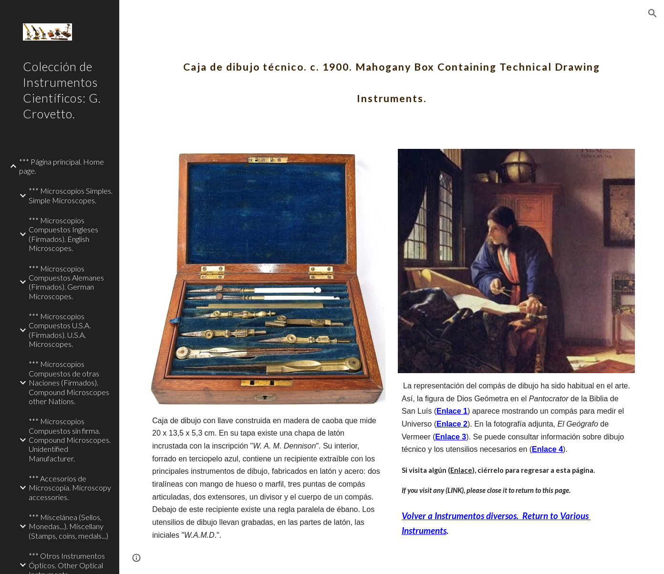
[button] (652, 13)
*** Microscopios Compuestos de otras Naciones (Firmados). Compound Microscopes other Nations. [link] (69, 382)
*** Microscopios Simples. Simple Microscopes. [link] (71, 195)
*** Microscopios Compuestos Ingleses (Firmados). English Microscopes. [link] (63, 234)
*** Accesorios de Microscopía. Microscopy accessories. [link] (70, 487)
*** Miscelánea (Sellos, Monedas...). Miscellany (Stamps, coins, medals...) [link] (68, 526)
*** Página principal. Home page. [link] (61, 166)
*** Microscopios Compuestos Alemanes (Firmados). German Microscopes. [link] (66, 282)
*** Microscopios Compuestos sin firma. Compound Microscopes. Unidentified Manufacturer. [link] (70, 439)
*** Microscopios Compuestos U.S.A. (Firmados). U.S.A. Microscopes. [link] (60, 330)
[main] (391, 75)
